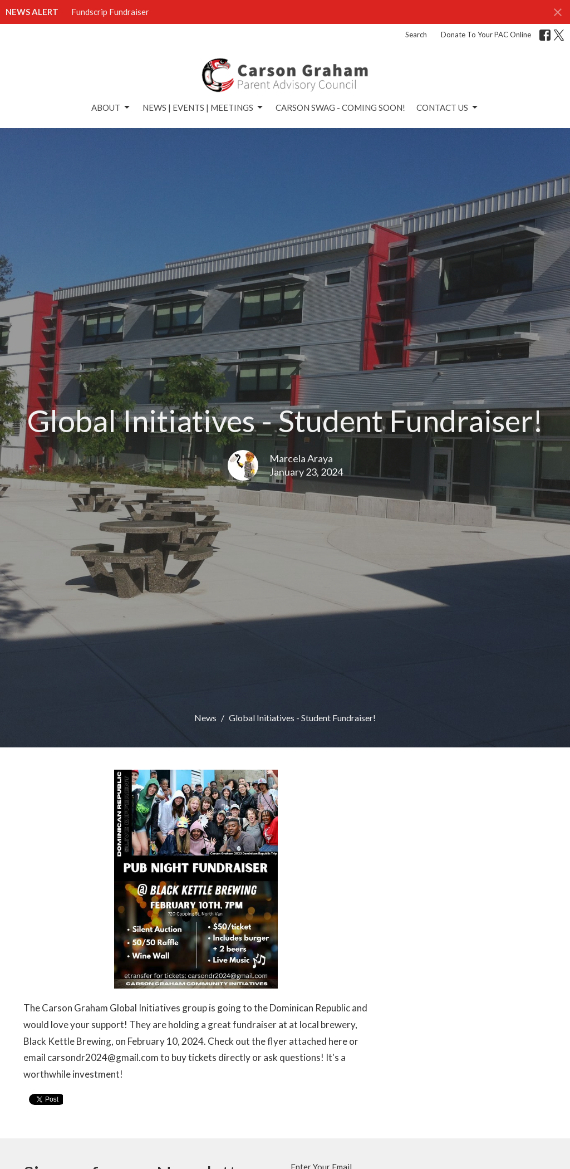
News (205, 717)
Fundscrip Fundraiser (110, 12)
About (111, 107)
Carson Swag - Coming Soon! (340, 107)
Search (416, 34)
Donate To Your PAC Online (486, 34)
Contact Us (447, 107)
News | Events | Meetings (203, 107)
